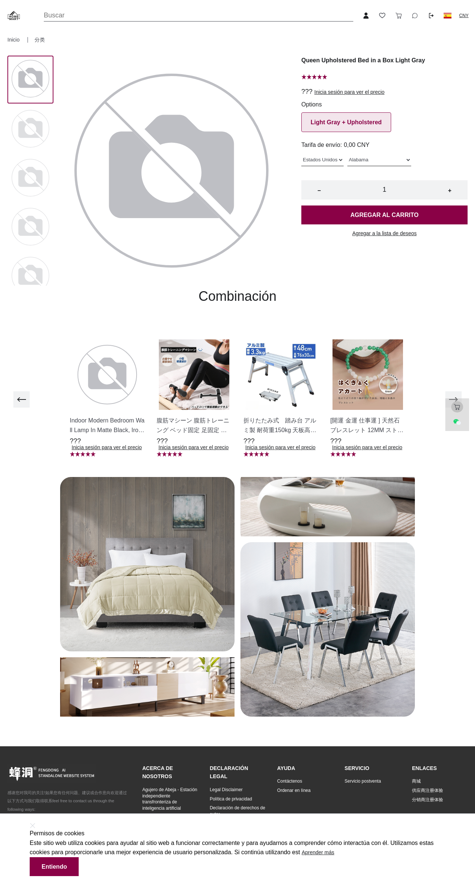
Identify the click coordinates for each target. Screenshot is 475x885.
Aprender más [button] (318, 852)
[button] (447, 15)
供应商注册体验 (427, 790)
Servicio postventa (363, 781)
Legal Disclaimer (226, 789)
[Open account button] (366, 15)
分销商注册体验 (427, 799)
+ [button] (449, 190)
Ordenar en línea (294, 790)
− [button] (319, 190)
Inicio (14, 40)
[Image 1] (30, 129)
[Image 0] (30, 79)
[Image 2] (30, 178)
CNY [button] (463, 15)
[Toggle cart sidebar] (398, 15)
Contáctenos (289, 781)
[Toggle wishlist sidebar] (382, 15)
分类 (40, 40)
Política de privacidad (231, 799)
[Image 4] (30, 276)
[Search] (198, 15)
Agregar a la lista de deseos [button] (384, 233)
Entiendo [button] (54, 866)
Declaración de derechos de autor (237, 811)
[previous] (21, 399)
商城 (416, 781)
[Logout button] (431, 15)
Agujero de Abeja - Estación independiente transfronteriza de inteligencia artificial (169, 799)
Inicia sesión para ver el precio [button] (349, 92)
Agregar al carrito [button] (384, 215)
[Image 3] (30, 227)
